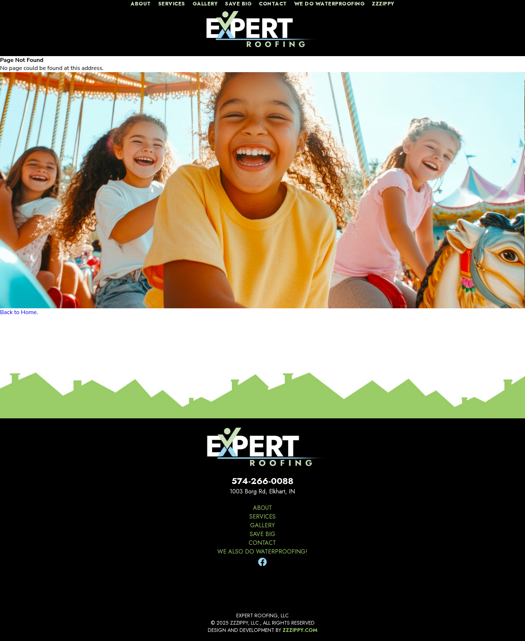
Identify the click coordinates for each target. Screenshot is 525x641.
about (141, 3)
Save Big (238, 3)
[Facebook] (262, 562)
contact (273, 3)
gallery (205, 3)
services (171, 3)
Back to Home (18, 312)
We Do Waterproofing (329, 3)
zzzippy (383, 3)
